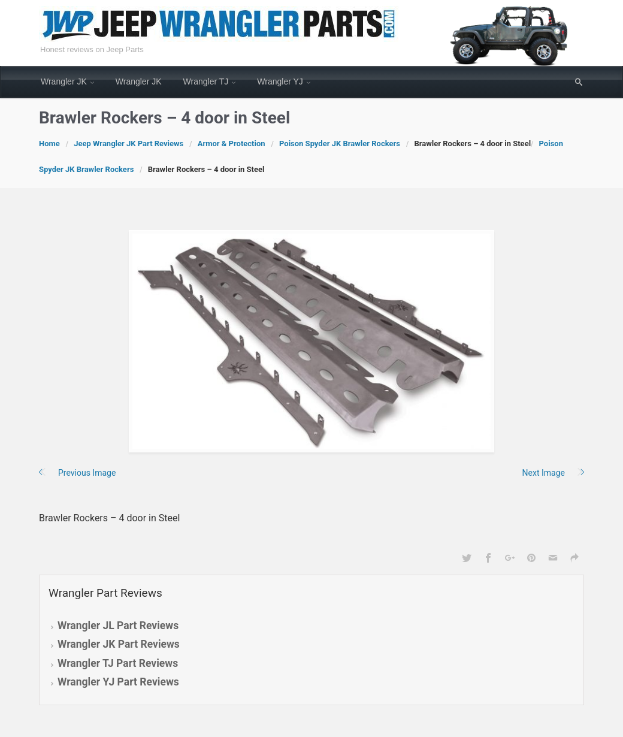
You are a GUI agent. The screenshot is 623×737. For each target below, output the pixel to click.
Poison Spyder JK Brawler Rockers (339, 143)
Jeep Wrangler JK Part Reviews (128, 143)
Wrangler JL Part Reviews (118, 626)
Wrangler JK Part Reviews (119, 644)
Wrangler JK (64, 81)
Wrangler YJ (280, 81)
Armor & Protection (231, 143)
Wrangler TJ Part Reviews (118, 663)
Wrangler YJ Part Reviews (118, 682)
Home (49, 143)
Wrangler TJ (206, 81)
